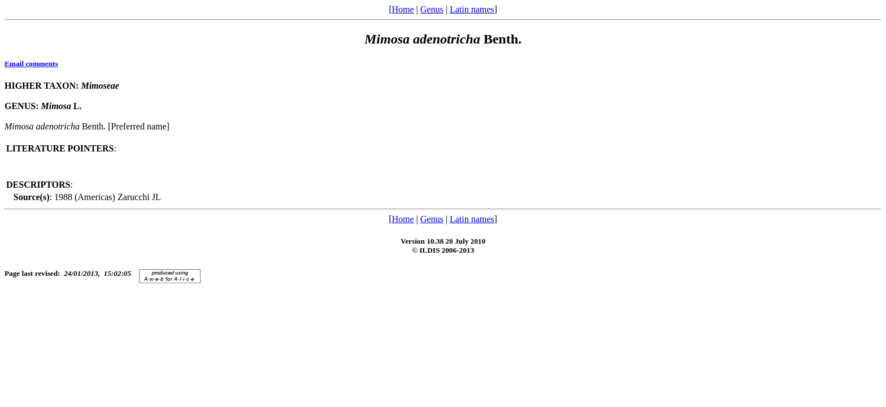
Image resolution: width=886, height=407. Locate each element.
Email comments (31, 63)
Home (403, 9)
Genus (432, 9)
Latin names (472, 9)
